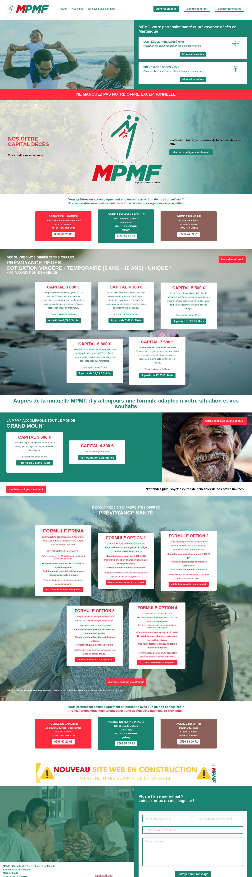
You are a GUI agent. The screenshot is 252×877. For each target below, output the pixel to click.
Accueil (63, 8)
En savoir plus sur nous (101, 8)
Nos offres (78, 8)
